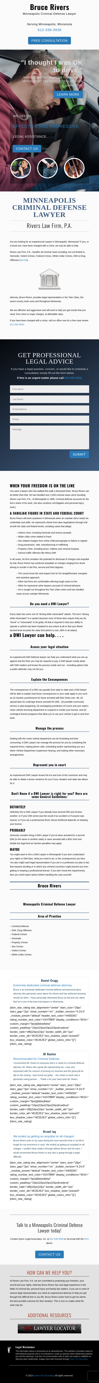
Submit (79, 454)
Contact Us (27, 148)
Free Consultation (49, 40)
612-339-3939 (49, 30)
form (86, 1239)
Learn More (68, 94)
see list (23, 260)
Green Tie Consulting (78, 1359)
